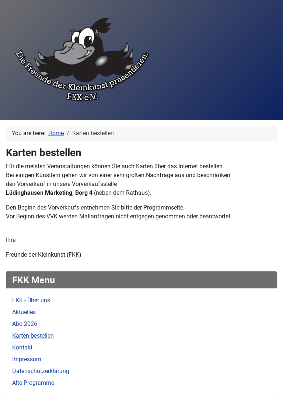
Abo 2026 (24, 323)
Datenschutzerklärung (40, 370)
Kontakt (22, 347)
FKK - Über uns (31, 300)
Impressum (26, 359)
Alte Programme (33, 382)
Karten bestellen (33, 335)
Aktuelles (24, 312)
